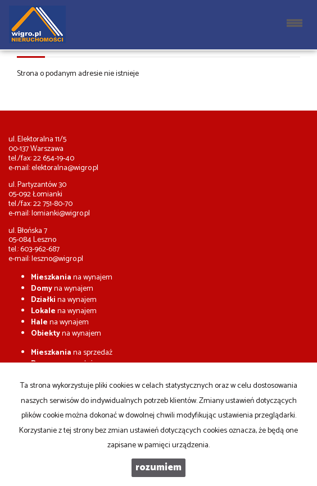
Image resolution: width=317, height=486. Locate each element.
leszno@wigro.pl (57, 259)
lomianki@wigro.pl (60, 213)
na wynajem (71, 277)
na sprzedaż (71, 352)
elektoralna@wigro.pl (64, 168)
